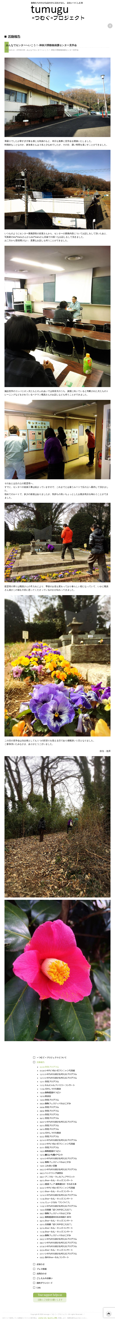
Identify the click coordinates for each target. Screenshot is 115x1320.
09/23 (58, 1170)
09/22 (58, 1217)
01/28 (58, 1071)
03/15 (58, 1225)
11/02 (58, 1206)
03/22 (58, 1258)
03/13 (58, 1184)
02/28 (58, 1067)
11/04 (58, 1089)
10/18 (58, 1096)
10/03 (58, 1100)
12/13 (58, 1078)
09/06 (58, 1107)
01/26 (58, 1144)
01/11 (58, 1148)
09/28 (58, 1236)
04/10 (58, 1129)
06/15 (58, 1181)
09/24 (58, 1104)
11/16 (58, 1203)
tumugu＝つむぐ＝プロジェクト (56, 1314)
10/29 (58, 1151)
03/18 (58, 1133)
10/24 (58, 1210)
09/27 (58, 1214)
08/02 (58, 1111)
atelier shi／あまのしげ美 (47, 1318)
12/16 (58, 1195)
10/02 (58, 1162)
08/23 (58, 1173)
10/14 (58, 1159)
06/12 (58, 1118)
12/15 (58, 1074)
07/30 (58, 1247)
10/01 (58, 1166)
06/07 (58, 1122)
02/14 (58, 1140)
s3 (84, 1314)
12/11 (58, 1082)
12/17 (58, 1192)
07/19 (58, 1115)
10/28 (58, 1093)
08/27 (58, 1177)
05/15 (58, 1126)
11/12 (58, 1085)
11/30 (58, 1199)
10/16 (58, 1155)
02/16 (58, 1228)
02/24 (58, 1250)
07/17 (58, 1254)
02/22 (58, 1137)
